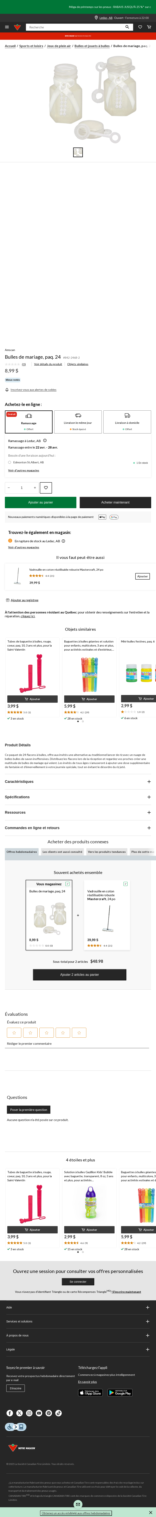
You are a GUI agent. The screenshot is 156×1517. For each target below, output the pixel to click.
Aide (78, 1307)
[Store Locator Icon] (96, 18)
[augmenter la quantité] (8, 487)
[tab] (28, 422)
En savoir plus (87, 1382)
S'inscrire (15, 1388)
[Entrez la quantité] (21, 488)
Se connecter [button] (78, 1281)
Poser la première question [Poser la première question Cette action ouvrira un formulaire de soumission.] (28, 1109)
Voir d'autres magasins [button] (23, 470)
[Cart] (149, 27)
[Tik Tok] (58, 1413)
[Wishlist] (140, 27)
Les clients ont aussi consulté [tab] (62, 851)
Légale (78, 1349)
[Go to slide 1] (78, 152)
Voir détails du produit (48, 364)
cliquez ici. (28, 616)
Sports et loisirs (31, 46)
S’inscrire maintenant (126, 1291)
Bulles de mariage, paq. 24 (33, 357)
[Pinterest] (49, 1413)
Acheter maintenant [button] (115, 502)
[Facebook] (9, 1413)
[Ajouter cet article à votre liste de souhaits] (46, 488)
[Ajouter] (142, 576)
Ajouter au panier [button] (40, 502)
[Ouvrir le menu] (7, 27)
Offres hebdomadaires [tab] (21, 851)
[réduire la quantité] (34, 487)
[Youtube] (39, 1413)
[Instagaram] (29, 1413)
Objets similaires (77, 364)
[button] (127, 27)
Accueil (10, 46)
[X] (19, 1413)
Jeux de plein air (59, 46)
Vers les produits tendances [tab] (107, 851)
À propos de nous (78, 1335)
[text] (32, 712)
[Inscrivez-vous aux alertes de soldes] (30, 389)
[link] (17, 364)
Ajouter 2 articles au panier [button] (79, 974)
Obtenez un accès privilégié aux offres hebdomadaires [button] (76, 1513)
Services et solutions (78, 1321)
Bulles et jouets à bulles (92, 46)
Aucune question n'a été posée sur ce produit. (37, 1120)
